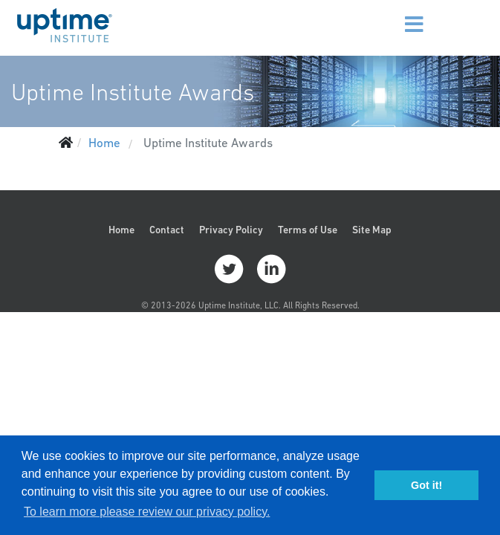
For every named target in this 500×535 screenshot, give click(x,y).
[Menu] (392, 15)
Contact (166, 230)
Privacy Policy (231, 230)
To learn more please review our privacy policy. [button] (147, 511)
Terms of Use (307, 230)
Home (121, 230)
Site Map (372, 230)
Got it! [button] (426, 485)
